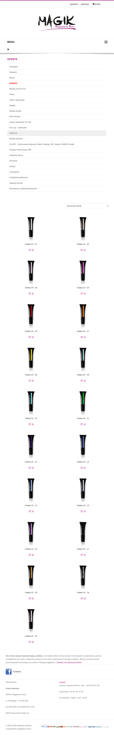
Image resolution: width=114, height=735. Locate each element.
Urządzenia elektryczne (18, 177)
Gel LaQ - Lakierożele (18, 128)
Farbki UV (13, 133)
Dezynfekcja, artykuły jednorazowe (23, 189)
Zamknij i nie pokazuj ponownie (69, 662)
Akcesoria (13, 161)
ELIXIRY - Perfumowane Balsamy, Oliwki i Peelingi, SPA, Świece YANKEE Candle (41, 144)
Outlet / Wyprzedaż (16, 100)
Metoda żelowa (15, 111)
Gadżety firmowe (16, 183)
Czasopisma (14, 172)
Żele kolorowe (14, 116)
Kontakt (62, 682)
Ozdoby (12, 166)
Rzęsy (11, 94)
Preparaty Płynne (16, 155)
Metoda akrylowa (16, 139)
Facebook (17, 672)
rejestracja (85, 4)
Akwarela (13, 72)
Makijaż (12, 105)
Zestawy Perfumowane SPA (20, 150)
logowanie (74, 4)
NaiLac (12, 78)
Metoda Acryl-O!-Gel (17, 89)
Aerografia (13, 67)
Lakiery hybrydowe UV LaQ (20, 122)
